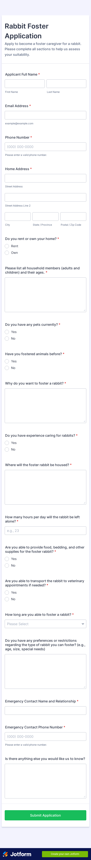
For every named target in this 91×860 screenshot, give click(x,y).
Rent (14, 246)
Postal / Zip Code (71, 224)
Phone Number (18, 137)
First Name (11, 91)
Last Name (53, 91)
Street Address (14, 186)
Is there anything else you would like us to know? (45, 759)
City (7, 224)
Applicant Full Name (22, 74)
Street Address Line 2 (17, 205)
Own (14, 253)
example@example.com (19, 123)
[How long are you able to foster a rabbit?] (45, 624)
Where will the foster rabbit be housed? (38, 465)
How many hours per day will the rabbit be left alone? (42, 519)
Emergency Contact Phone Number (35, 727)
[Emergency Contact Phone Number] (45, 736)
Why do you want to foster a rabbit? (35, 383)
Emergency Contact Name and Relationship (41, 701)
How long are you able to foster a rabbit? (39, 614)
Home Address (18, 169)
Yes (14, 332)
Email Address (18, 106)
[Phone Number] (45, 146)
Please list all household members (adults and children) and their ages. (42, 270)
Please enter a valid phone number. (26, 154)
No (13, 338)
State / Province (42, 224)
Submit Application (45, 815)
